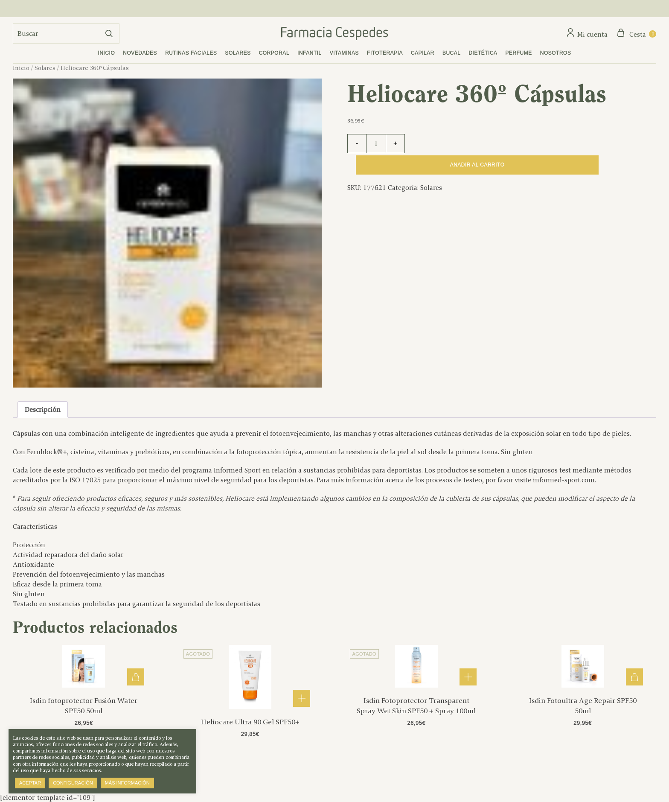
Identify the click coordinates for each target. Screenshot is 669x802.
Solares (238, 53)
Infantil (309, 53)
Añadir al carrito (477, 165)
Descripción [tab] (43, 409)
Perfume (519, 53)
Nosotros (555, 53)
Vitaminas (344, 53)
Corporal (274, 53)
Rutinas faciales (191, 53)
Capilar (422, 53)
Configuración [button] (73, 782)
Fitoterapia (385, 53)
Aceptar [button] (30, 782)
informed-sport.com (564, 479)
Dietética (482, 53)
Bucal (451, 53)
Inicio (106, 53)
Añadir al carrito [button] (135, 676)
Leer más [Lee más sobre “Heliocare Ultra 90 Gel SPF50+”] (301, 698)
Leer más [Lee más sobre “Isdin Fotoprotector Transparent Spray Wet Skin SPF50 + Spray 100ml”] (468, 676)
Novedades (140, 53)
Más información (127, 782)
